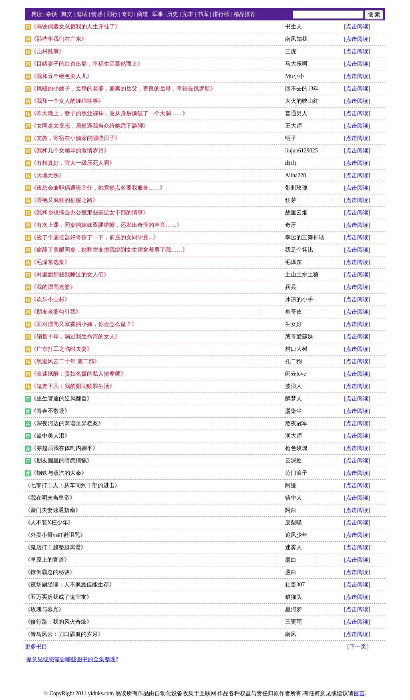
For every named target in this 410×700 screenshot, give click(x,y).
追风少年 (296, 535)
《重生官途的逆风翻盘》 (61, 399)
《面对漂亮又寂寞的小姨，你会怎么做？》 (84, 324)
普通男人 (296, 113)
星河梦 (293, 609)
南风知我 (296, 39)
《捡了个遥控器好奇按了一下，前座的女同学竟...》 (95, 237)
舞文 (66, 14)
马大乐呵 (296, 64)
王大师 (293, 126)
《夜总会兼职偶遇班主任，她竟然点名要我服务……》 (98, 188)
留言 (359, 693)
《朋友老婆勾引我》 (56, 312)
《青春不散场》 (50, 411)
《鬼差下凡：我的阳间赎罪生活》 (73, 386)
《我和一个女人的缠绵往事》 (67, 101)
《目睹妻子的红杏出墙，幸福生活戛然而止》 (87, 64)
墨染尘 (293, 411)
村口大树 (296, 349)
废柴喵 (293, 523)
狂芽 (290, 200)
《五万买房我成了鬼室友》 (58, 597)
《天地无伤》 (47, 175)
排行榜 (221, 14)
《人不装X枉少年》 (49, 523)
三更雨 (293, 622)
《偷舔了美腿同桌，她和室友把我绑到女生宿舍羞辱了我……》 (109, 250)
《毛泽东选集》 (50, 262)
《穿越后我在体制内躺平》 (64, 448)
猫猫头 (293, 597)
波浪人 (293, 386)
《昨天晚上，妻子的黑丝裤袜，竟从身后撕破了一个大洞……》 (109, 113)
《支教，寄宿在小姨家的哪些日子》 (76, 138)
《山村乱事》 (47, 51)
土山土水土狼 (302, 275)
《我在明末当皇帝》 (50, 498)
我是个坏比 (299, 250)
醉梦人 (293, 399)
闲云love (295, 374)
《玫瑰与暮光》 (44, 609)
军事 (157, 14)
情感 (96, 14)
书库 (203, 14)
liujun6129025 (301, 151)
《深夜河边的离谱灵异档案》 (67, 423)
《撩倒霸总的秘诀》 (50, 572)
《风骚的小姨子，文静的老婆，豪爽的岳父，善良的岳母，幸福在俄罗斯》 (123, 89)
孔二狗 (293, 361)
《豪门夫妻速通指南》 (53, 510)
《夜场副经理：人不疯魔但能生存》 (70, 585)
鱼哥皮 (293, 312)
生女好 (293, 324)
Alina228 (295, 175)
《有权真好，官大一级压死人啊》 (73, 163)
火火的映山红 (302, 101)
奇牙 (290, 225)
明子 (290, 138)
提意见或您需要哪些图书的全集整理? (72, 659)
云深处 (293, 461)
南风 (290, 634)
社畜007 (295, 585)
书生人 (293, 27)
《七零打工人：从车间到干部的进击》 (72, 485)
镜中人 (293, 498)
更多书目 (36, 647)
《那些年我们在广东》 (59, 39)
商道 (142, 14)
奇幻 (127, 14)
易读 (36, 14)
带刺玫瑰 (296, 188)
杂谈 (51, 14)
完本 (187, 14)
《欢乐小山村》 (50, 299)
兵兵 (290, 287)
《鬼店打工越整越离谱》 (55, 547)
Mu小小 (294, 76)
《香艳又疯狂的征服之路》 (64, 200)
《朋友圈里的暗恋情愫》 (61, 461)
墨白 (290, 560)
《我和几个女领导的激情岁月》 (70, 151)
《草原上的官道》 (47, 560)
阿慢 (290, 485)
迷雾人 (293, 547)
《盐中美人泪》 (50, 436)
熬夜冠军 (296, 423)
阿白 (290, 510)
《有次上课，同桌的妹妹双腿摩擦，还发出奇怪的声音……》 (106, 225)
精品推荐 (244, 14)
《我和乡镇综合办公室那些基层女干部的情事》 (90, 213)
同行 (112, 14)
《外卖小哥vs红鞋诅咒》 (55, 535)
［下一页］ (358, 647)
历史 (172, 14)
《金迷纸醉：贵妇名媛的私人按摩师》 (78, 374)
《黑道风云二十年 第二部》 (65, 361)
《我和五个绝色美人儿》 (61, 76)
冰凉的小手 (299, 299)
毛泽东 (293, 262)
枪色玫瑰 (296, 448)
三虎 (290, 51)
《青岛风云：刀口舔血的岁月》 (64, 634)
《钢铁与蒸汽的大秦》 (59, 473)
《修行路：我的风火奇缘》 (58, 622)
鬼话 (81, 14)
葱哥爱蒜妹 (299, 337)
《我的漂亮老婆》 (53, 287)
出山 (290, 163)
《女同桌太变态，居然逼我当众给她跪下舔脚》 (90, 126)
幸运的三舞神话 (304, 237)
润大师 (293, 436)
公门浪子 (296, 473)
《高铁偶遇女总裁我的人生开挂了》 (76, 27)
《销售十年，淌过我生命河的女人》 (76, 337)
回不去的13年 (302, 89)
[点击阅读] (357, 27)
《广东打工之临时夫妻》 (61, 349)
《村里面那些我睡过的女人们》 (70, 275)
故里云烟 (296, 213)
